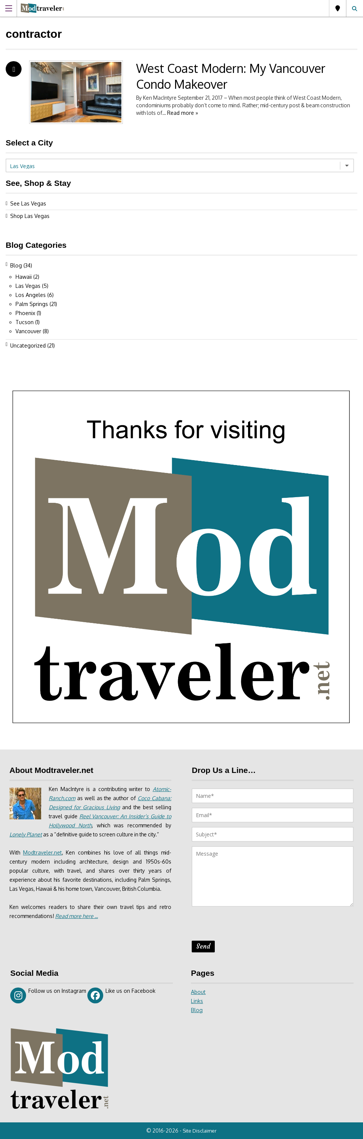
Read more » (217, 113)
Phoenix (25, 313)
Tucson (25, 322)
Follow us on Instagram (48, 995)
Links (197, 1001)
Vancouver (28, 331)
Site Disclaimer (200, 1131)
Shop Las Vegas (30, 216)
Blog (16, 265)
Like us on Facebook (122, 995)
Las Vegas (337, 8)
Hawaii (24, 277)
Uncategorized (28, 345)
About (198, 992)
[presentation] (249, 926)
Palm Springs (32, 304)
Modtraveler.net (42, 852)
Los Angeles (31, 295)
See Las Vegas (28, 203)
